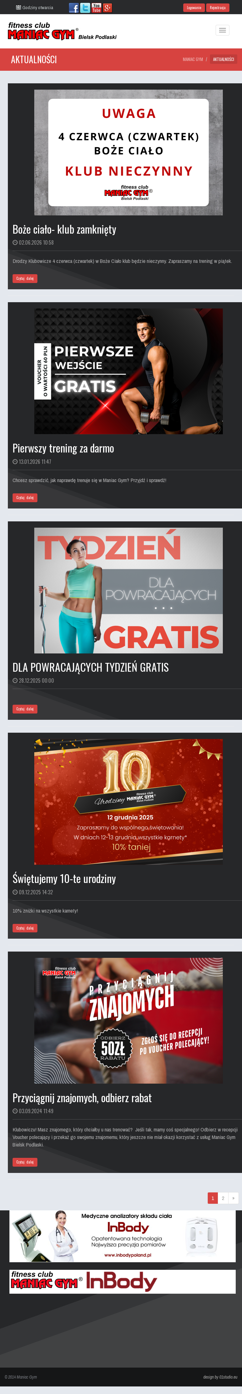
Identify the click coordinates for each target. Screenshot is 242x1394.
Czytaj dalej (25, 278)
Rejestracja (218, 7)
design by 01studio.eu (220, 1377)
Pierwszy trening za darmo (63, 448)
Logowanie (194, 7)
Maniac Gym (193, 59)
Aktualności (223, 59)
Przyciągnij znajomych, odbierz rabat (82, 1097)
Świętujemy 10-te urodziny (64, 878)
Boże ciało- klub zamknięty (64, 229)
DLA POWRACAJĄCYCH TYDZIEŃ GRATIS (91, 667)
